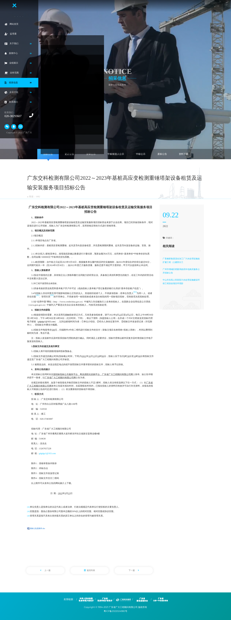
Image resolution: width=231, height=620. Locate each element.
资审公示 (91, 154)
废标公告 (162, 154)
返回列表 (89, 570)
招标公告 (48, 154)
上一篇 (45, 570)
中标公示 (140, 154)
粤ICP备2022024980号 (116, 611)
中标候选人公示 (116, 154)
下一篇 (134, 570)
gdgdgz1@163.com (47, 453)
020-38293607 (13, 116)
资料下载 (183, 154)
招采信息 (117, 78)
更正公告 (69, 154)
